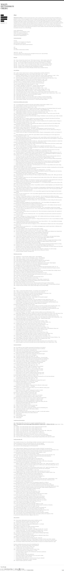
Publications (4, 19)
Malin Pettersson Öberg (7, 6)
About (2, 21)
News (2, 15)
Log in (63, 570)
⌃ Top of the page (3, 566)
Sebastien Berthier (30, 570)
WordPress (19, 570)
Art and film (4, 17)
